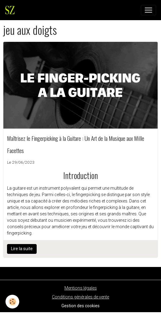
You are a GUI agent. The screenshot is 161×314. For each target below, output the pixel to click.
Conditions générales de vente (80, 296)
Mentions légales (80, 288)
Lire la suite (22, 248)
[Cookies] (12, 302)
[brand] (11, 10)
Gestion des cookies (80, 305)
